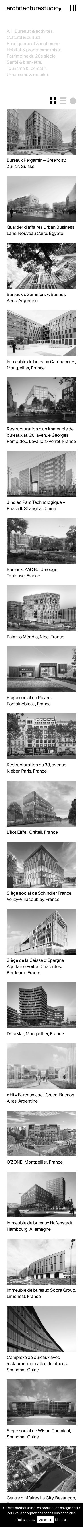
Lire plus (61, 1519)
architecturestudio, (34, 8)
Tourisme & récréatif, (27, 68)
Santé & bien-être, (24, 62)
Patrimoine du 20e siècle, (31, 56)
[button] (73, 8)
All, (10, 31)
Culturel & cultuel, (24, 37)
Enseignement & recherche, (33, 43)
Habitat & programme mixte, (34, 49)
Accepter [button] (45, 1519)
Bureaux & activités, (34, 31)
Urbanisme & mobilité (28, 74)
